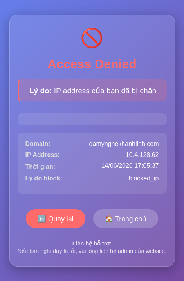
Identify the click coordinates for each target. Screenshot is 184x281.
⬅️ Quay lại (56, 219)
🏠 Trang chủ (125, 219)
